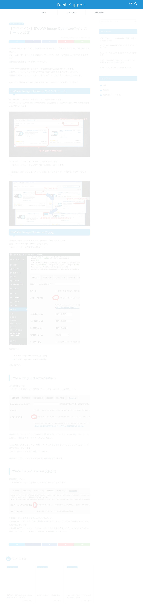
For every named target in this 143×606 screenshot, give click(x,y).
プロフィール (71, 12)
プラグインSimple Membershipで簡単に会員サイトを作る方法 (118, 38)
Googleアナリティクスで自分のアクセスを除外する (118, 53)
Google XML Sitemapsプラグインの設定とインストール (118, 46)
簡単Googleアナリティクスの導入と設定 (116, 66)
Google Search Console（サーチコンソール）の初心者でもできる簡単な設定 (118, 60)
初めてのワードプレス (16, 22)
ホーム (43, 12)
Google (105, 89)
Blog (104, 84)
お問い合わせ (99, 12)
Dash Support (71, 4)
